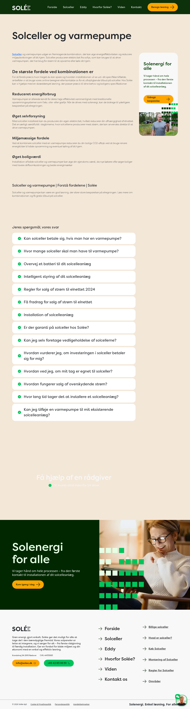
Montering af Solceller (160, 660)
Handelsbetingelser (81, 704)
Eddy (83, 7)
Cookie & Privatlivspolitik (41, 704)
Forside (52, 7)
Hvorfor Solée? (102, 7)
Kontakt (136, 7)
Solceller (68, 7)
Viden (121, 7)
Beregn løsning (162, 7)
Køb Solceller (154, 649)
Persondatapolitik (62, 704)
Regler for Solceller (158, 671)
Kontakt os (112, 679)
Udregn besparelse (158, 99)
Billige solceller (155, 627)
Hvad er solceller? (157, 638)
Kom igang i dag (28, 584)
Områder (152, 681)
